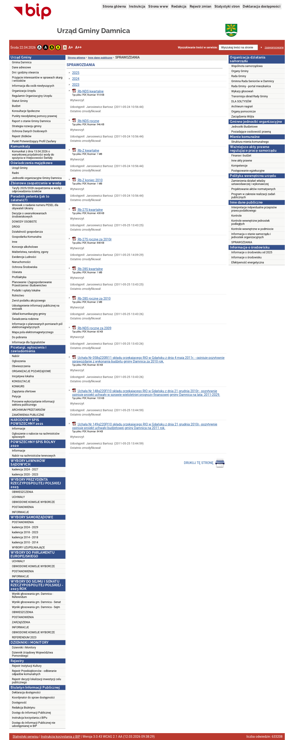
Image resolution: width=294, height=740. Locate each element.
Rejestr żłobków (21, 136)
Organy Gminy (240, 71)
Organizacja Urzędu (24, 90)
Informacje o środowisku (246, 257)
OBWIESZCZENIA (22, 492)
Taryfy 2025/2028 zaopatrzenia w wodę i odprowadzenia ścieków (37, 190)
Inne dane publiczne (100, 57)
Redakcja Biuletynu (23, 707)
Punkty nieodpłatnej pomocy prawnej (34, 116)
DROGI (16, 226)
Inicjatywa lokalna (23, 376)
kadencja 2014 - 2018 (25, 537)
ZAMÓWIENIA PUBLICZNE (28, 414)
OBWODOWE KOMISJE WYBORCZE (33, 502)
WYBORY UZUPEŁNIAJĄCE (28, 547)
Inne (14, 241)
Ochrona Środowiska (24, 267)
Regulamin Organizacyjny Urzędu (32, 96)
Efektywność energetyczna (247, 262)
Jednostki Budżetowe (244, 126)
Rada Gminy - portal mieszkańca (251, 86)
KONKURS (18, 386)
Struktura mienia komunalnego (250, 141)
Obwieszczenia (21, 366)
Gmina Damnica (21, 62)
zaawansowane (274, 47)
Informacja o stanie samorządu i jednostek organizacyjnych (251, 235)
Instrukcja (137, 6)
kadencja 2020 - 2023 (25, 474)
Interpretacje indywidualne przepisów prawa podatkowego (254, 209)
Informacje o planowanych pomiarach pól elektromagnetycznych (37, 325)
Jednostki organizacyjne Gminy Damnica (37, 178)
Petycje (16, 396)
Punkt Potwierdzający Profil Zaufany (34, 141)
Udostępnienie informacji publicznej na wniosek (35, 307)
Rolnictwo (18, 295)
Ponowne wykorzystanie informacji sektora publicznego (33, 403)
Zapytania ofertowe (24, 391)
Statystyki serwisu (26, 736)
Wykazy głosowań (242, 91)
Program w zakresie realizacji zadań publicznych (253, 196)
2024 (75, 79)
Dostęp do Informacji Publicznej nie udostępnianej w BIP (33, 724)
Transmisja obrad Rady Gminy (249, 96)
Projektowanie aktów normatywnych (253, 189)
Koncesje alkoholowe (25, 247)
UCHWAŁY (18, 497)
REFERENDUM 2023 (24, 637)
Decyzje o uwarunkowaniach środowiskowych (29, 215)
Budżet (16, 106)
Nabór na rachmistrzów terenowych (33, 455)
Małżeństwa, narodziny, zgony (30, 252)
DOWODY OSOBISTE (24, 221)
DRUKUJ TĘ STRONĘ (204, 463)
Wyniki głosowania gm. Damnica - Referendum (32, 595)
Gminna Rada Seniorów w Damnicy (252, 81)
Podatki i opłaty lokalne (26, 290)
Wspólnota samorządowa (247, 66)
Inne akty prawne (241, 160)
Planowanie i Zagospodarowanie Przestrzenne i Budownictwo (32, 284)
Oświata (17, 272)
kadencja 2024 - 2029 (25, 527)
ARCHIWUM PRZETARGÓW (28, 409)
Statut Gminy (20, 101)
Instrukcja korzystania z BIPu (29, 717)
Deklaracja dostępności (261, 6)
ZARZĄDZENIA (21, 622)
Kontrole (236, 215)
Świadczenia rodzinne (25, 319)
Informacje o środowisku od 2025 (251, 252)
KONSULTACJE (21, 381)
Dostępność (19, 702)
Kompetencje (239, 165)
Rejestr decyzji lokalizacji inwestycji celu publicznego (36, 681)
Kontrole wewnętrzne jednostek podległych (250, 222)
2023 (75, 85)
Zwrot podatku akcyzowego (28, 300)
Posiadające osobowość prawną (251, 131)
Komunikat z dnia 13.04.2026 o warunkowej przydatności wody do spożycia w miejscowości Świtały (33, 154)
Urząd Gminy (20, 168)
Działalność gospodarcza (27, 231)
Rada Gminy (238, 76)
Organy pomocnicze (243, 111)
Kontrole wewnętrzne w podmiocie (252, 229)
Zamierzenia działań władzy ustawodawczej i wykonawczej (250, 182)
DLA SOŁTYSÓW (241, 101)
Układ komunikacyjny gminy (29, 314)
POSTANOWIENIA (23, 507)
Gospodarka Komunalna (26, 236)
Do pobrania (19, 337)
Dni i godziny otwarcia (25, 72)
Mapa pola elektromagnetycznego (33, 332)
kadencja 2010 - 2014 (25, 542)
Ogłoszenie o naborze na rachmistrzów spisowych (35, 435)
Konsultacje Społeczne (26, 111)
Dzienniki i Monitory (24, 647)
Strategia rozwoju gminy (26, 126)
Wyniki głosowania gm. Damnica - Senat (36, 602)
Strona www (158, 6)
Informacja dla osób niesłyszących (33, 85)
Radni (15, 173)
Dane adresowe (21, 67)
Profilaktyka (19, 277)
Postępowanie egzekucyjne (248, 170)
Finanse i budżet (241, 155)
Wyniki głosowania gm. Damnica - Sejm (36, 607)
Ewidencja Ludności (24, 257)
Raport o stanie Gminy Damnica (31, 121)
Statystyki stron (227, 6)
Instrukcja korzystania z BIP (60, 736)
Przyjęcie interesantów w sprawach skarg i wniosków (37, 79)
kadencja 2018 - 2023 (25, 532)
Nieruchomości (21, 262)
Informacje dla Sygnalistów (28, 342)
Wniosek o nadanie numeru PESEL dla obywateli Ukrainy (35, 207)
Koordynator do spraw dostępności (33, 697)
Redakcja (178, 6)
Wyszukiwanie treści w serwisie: (198, 47)
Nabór (16, 356)
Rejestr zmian (200, 6)
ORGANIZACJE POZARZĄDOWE (31, 371)
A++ (78, 47)
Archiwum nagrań (242, 106)
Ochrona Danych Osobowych (29, 131)
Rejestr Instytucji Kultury (27, 665)
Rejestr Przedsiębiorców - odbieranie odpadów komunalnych (34, 672)
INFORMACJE (20, 512)
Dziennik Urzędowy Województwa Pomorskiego (32, 654)
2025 (75, 73)
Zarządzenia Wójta (242, 116)
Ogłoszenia (19, 361)
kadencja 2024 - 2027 (25, 469)
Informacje (18, 428)
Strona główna (114, 6)
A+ (70, 47)
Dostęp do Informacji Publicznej (31, 712)
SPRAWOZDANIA (241, 242)
